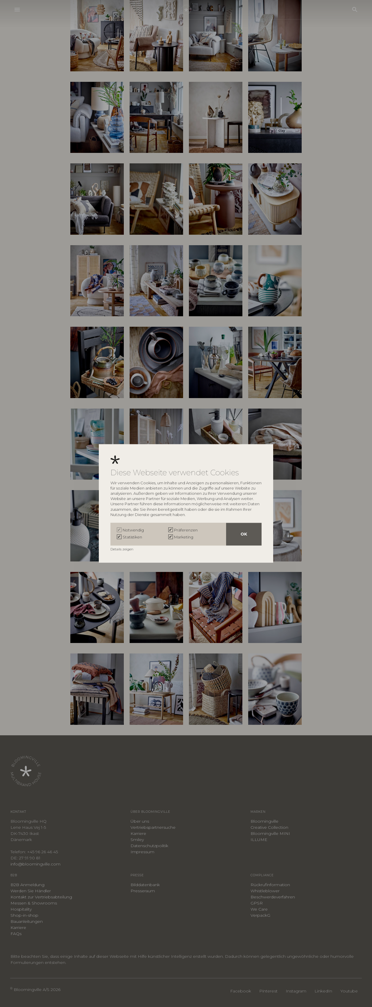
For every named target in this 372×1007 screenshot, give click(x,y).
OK (244, 534)
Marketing (183, 537)
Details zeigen (122, 549)
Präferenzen (186, 530)
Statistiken (132, 537)
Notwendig (133, 530)
